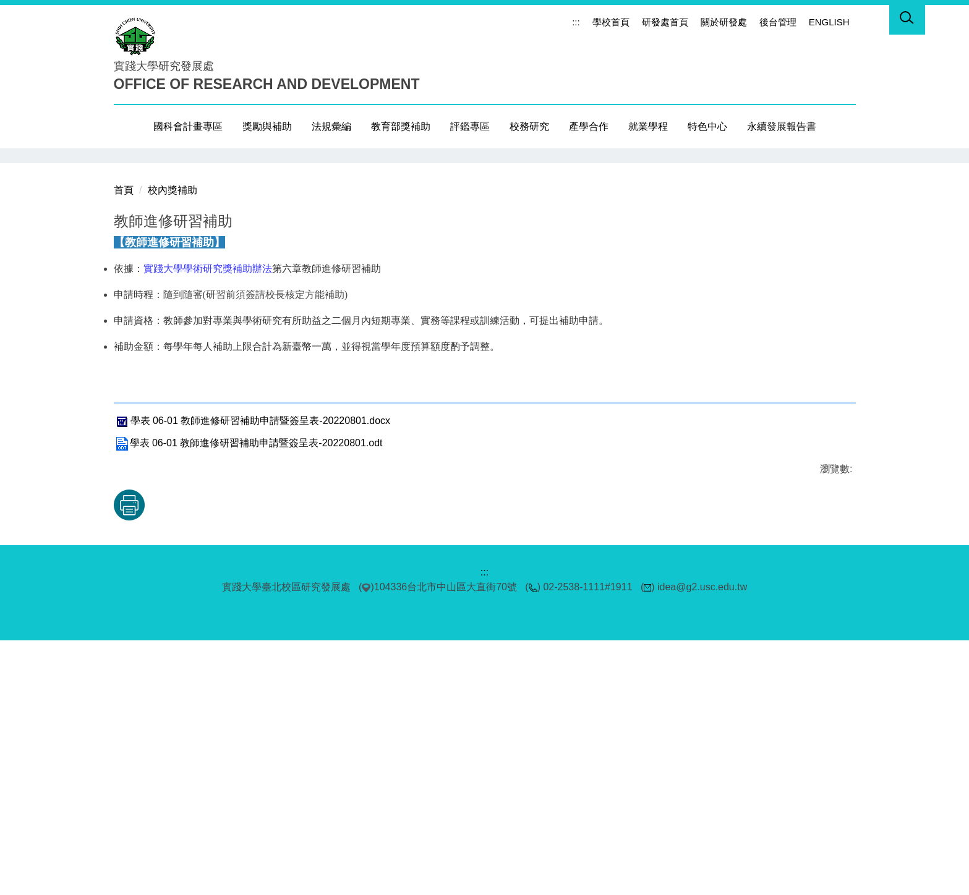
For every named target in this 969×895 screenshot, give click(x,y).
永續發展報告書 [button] (781, 126)
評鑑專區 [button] (470, 126)
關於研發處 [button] (724, 22)
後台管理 (777, 22)
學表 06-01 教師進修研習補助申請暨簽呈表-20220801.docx (252, 676)
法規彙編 (331, 126)
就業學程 (648, 126)
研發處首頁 (665, 22)
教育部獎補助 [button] (400, 126)
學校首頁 (611, 22)
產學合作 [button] (588, 126)
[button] (907, 20)
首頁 (124, 444)
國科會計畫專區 (188, 126)
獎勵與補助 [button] (267, 126)
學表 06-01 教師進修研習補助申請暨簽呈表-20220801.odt (248, 698)
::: (576, 22)
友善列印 (242, 759)
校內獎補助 (172, 444)
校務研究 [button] (529, 126)
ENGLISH (829, 22)
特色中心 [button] (707, 126)
